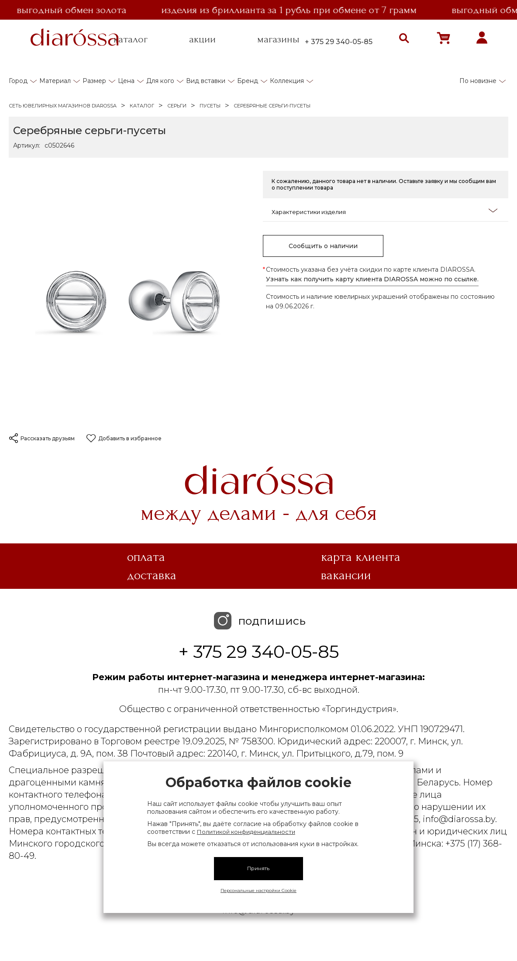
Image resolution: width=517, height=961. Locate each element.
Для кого (160, 81)
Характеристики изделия (384, 211)
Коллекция (287, 81)
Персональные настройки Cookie (258, 890)
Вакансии (346, 575)
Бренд (247, 81)
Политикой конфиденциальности (246, 831)
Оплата (146, 557)
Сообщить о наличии (323, 246)
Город (18, 81)
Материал (55, 81)
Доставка (151, 575)
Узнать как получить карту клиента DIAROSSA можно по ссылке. (372, 279)
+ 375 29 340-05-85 (338, 42)
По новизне (477, 81)
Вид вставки (205, 81)
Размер (94, 81)
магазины (278, 39)
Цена (126, 81)
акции (202, 39)
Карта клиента (360, 557)
